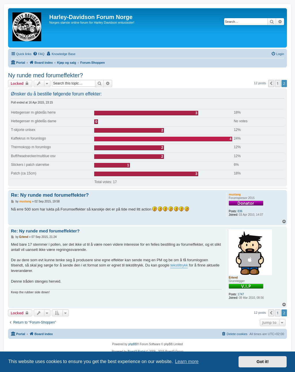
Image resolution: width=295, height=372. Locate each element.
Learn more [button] (186, 361)
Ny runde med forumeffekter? (45, 75)
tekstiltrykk (179, 265)
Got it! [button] (263, 361)
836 (240, 211)
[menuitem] (38, 53)
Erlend (233, 277)
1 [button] (278, 83)
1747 (241, 294)
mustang (235, 194)
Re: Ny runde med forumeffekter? (50, 195)
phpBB (132, 344)
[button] (271, 83)
